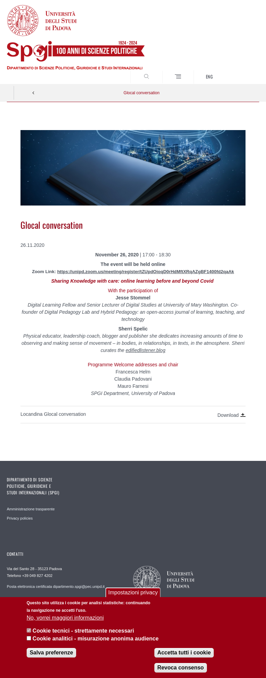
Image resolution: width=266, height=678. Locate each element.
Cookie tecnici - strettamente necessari (83, 631)
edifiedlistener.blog (145, 350)
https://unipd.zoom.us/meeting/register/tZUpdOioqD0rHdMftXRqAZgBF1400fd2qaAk (145, 271)
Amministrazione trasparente (31, 509)
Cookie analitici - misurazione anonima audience (95, 638)
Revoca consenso (180, 667)
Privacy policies (20, 518)
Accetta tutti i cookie (184, 652)
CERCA (242, 71)
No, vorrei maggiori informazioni (65, 618)
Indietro (33, 93)
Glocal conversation (141, 92)
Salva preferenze (51, 652)
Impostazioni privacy (133, 592)
